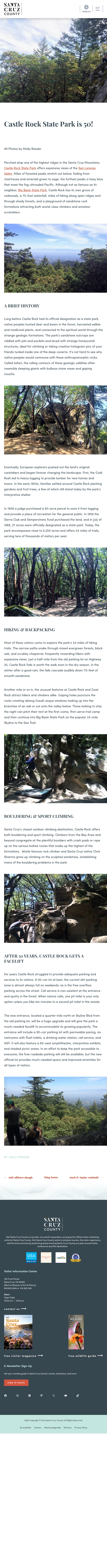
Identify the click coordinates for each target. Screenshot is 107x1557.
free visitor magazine (23, 1356)
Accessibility (25, 1428)
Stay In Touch (16, 1383)
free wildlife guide (85, 1356)
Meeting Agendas (52, 1428)
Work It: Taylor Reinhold (84, 1177)
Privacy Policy (80, 1428)
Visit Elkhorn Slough (21, 1177)
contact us (15, 1309)
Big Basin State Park (32, 190)
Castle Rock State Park (20, 168)
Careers (37, 1428)
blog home (51, 1177)
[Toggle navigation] (98, 9)
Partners (68, 1428)
